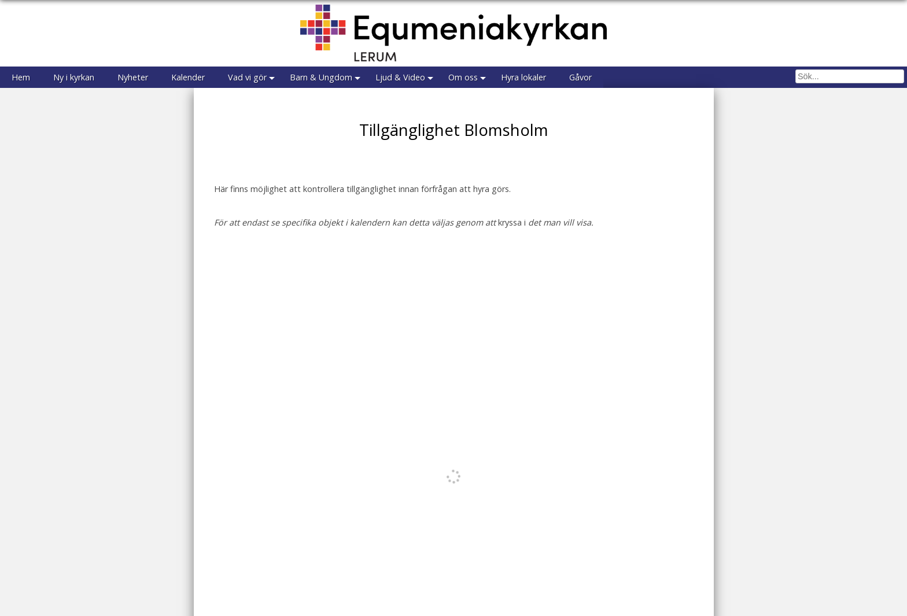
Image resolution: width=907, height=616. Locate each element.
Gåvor (580, 77)
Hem (21, 77)
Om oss (463, 77)
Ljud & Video (400, 77)
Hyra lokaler (523, 77)
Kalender (188, 77)
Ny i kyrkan (73, 77)
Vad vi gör (247, 77)
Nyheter (132, 77)
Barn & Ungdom (321, 77)
